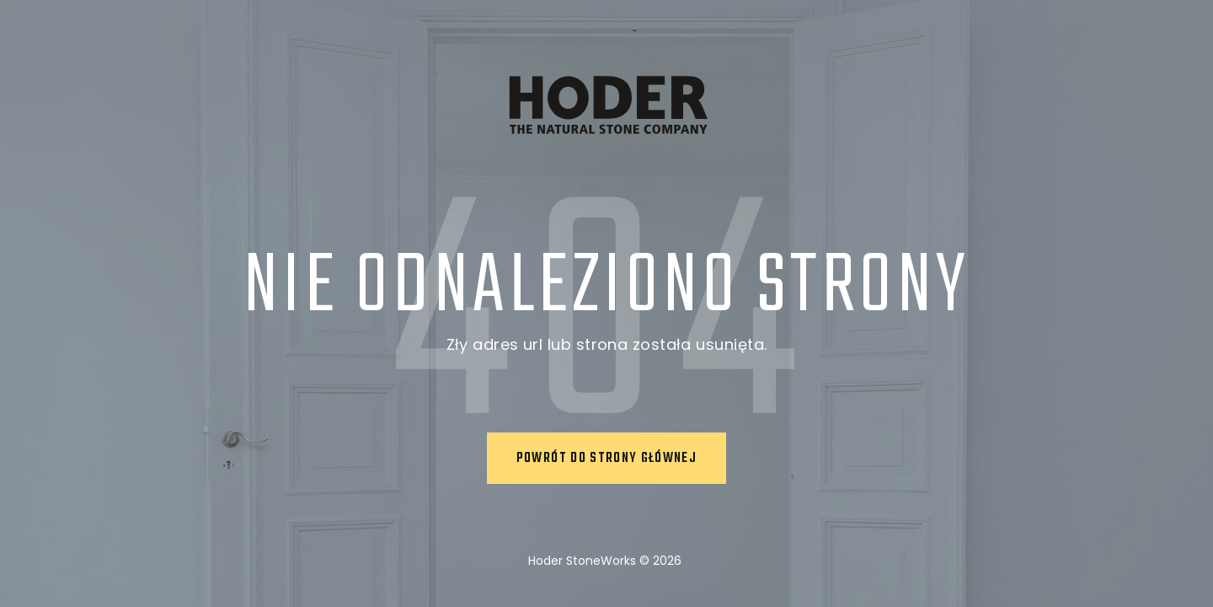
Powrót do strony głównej (606, 459)
